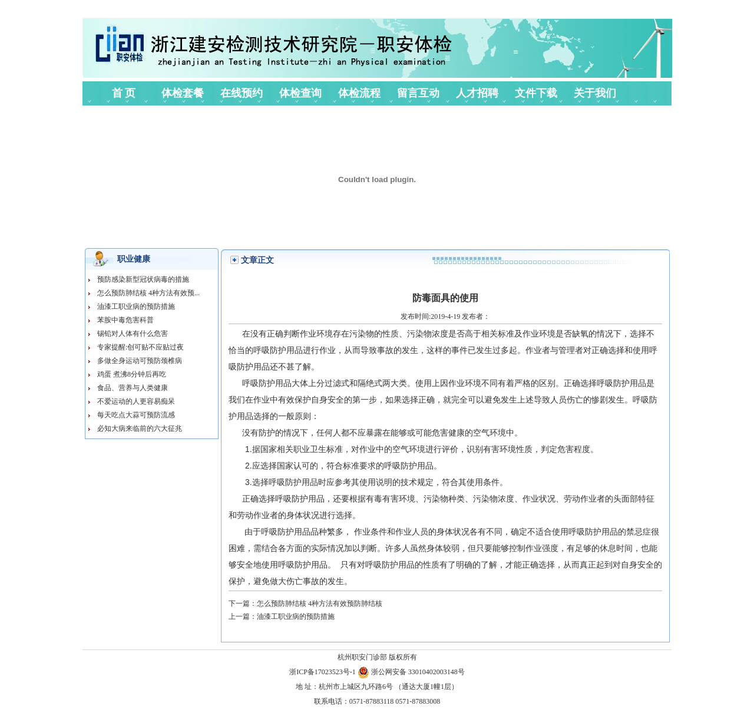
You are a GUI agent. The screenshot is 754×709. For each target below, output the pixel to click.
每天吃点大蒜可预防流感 (136, 415)
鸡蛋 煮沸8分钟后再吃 (131, 374)
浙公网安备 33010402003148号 (411, 672)
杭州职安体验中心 (199, 42)
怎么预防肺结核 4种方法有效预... (148, 293)
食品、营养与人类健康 (132, 388)
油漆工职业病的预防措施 (136, 306)
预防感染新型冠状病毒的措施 (143, 279)
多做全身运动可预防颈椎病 (139, 361)
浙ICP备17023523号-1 (323, 672)
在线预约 (241, 93)
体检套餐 (182, 93)
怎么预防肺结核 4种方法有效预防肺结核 (319, 603)
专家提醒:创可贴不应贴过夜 (140, 347)
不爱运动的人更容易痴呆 (136, 401)
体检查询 (300, 93)
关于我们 (595, 93)
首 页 (124, 93)
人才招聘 (477, 93)
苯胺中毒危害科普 (125, 320)
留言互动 (418, 93)
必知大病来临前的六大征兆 (139, 428)
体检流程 (359, 93)
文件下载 (536, 93)
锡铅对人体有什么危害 (132, 333)
